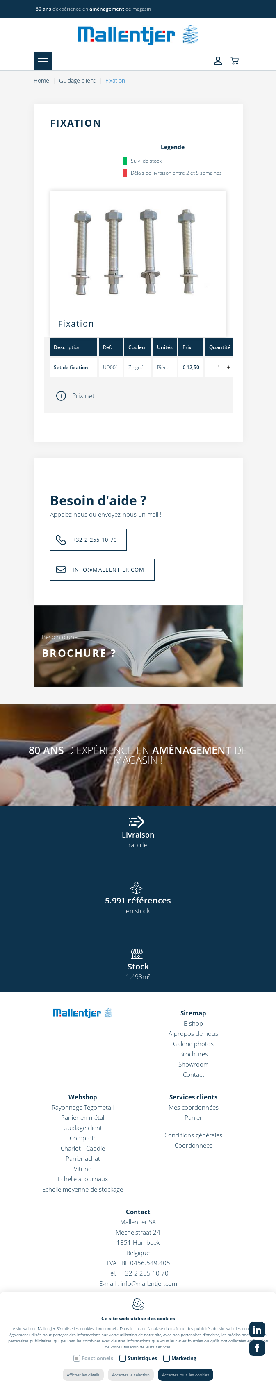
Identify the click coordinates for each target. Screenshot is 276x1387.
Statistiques (142, 1358)
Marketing (183, 1358)
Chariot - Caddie (83, 1148)
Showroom (193, 1064)
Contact (193, 1074)
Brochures (193, 1054)
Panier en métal (82, 1117)
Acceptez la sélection (131, 1375)
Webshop (82, 1097)
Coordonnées (193, 1145)
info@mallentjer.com (149, 1283)
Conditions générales (193, 1135)
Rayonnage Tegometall (83, 1107)
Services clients (193, 1097)
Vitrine (82, 1169)
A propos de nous (193, 1033)
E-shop (193, 1023)
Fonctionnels (97, 1358)
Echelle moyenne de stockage (82, 1189)
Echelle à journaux (83, 1179)
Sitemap (193, 1013)
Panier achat (83, 1158)
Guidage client (82, 1128)
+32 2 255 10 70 (145, 1273)
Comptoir (83, 1138)
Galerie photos (193, 1044)
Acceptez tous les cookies (185, 1375)
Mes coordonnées (194, 1107)
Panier (193, 1117)
